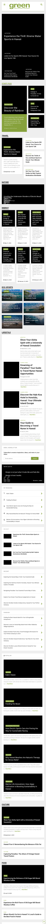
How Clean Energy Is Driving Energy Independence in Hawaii (8, 220)
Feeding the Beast (12, 704)
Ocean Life (9, 781)
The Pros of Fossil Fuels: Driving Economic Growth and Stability (22, 256)
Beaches (8, 754)
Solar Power (36, 249)
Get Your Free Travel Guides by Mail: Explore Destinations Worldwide (10, 75)
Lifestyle (22, 337)
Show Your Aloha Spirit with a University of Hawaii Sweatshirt (31, 343)
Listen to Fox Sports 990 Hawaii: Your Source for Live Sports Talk (21, 57)
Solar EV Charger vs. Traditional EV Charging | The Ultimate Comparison (37, 256)
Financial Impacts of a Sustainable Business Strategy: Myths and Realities (8, 256)
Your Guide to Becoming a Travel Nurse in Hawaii (29, 426)
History (8, 672)
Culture (6, 817)
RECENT (6, 529)
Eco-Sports (7, 316)
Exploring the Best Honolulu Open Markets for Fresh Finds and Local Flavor (37, 219)
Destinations (8, 70)
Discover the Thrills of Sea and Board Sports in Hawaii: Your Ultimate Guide (32, 74)
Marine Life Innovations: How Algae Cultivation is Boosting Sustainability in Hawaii (21, 786)
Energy (6, 214)
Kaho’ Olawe (10, 675)
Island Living (24, 362)
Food (32, 89)
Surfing (6, 291)
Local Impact (36, 212)
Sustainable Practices (12, 725)
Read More (39, 357)
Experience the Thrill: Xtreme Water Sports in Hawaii (22, 38)
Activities (7, 33)
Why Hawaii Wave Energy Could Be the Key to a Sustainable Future (22, 219)
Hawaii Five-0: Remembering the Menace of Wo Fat (22, 844)
